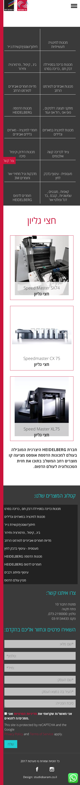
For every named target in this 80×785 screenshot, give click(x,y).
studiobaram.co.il (45, 777)
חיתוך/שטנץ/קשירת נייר (19, 524)
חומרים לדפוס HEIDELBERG (22, 564)
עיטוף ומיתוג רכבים (16, 572)
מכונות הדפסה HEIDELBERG (23, 556)
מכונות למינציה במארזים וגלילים (24, 516)
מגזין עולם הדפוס (15, 580)
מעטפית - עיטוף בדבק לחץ (21, 548)
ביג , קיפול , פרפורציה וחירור (22, 532)
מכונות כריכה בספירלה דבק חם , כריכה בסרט (32, 509)
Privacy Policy (13, 734)
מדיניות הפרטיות (25, 714)
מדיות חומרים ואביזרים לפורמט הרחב (27, 540)
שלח (11, 744)
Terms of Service (41, 734)
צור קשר (8, 160)
